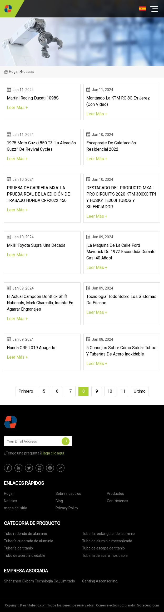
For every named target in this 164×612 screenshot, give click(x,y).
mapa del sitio (15, 508)
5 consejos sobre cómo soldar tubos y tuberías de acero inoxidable (121, 351)
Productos (115, 493)
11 (123, 391)
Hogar (11, 71)
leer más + (17, 107)
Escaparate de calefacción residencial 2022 (111, 146)
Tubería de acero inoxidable (105, 555)
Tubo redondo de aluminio (25, 534)
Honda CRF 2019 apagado (31, 347)
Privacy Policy (67, 508)
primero (25, 391)
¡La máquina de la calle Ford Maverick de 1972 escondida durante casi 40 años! (121, 251)
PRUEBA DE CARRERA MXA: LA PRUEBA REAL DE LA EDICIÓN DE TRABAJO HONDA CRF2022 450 (38, 194)
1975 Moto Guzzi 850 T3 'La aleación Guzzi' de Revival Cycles (41, 146)
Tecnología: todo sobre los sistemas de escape (121, 299)
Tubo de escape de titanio (103, 548)
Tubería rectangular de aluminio (108, 534)
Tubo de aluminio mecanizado (107, 541)
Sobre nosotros (68, 493)
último (140, 391)
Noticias (10, 501)
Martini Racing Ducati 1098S (33, 98)
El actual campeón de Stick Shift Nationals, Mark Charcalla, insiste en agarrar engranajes (40, 303)
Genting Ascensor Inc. (100, 581)
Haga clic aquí (52, 453)
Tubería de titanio (18, 548)
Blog (59, 501)
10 (109, 391)
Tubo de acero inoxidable (24, 555)
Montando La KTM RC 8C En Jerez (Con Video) (118, 101)
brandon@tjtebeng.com (142, 605)
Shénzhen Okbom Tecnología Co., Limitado (39, 581)
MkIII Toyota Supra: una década (36, 245)
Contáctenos (117, 501)
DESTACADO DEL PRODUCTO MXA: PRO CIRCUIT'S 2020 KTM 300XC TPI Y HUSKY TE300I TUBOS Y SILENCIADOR (121, 197)
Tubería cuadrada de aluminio (28, 541)
